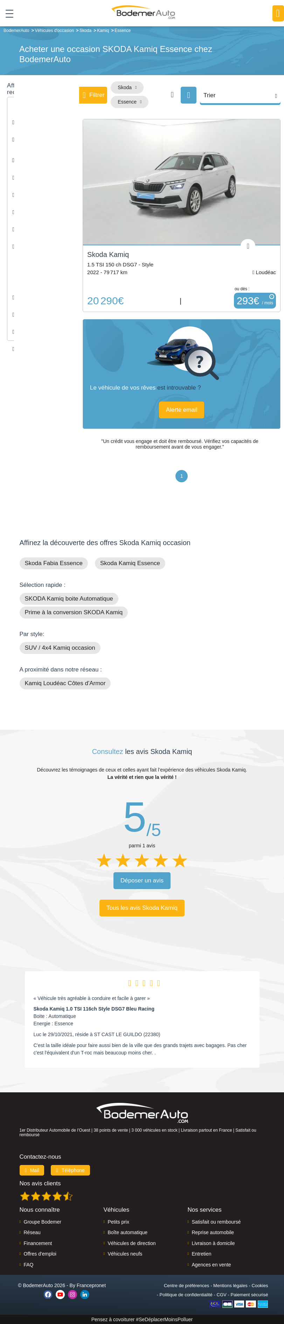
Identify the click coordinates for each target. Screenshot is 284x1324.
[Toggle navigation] (7, 13)
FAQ (29, 1264)
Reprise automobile (213, 1232)
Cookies (260, 1285)
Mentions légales (230, 1285)
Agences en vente (211, 1264)
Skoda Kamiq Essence (130, 563)
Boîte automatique (127, 1232)
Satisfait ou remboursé (216, 1222)
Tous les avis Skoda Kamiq (142, 908)
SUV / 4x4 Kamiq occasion (60, 647)
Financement (38, 1243)
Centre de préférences (186, 1285)
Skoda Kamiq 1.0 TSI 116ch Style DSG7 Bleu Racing (94, 1009)
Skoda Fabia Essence (54, 563)
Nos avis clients (40, 1183)
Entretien (201, 1254)
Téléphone (70, 1170)
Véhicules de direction (131, 1243)
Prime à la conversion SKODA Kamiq (74, 612)
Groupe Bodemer (42, 1222)
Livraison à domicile (213, 1243)
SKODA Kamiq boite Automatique (69, 598)
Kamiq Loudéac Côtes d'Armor (65, 683)
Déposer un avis (142, 880)
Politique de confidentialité (186, 1294)
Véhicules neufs (125, 1254)
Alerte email (182, 409)
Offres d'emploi (40, 1254)
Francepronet (91, 1285)
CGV (222, 1294)
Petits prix (118, 1222)
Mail (32, 1170)
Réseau (32, 1232)
